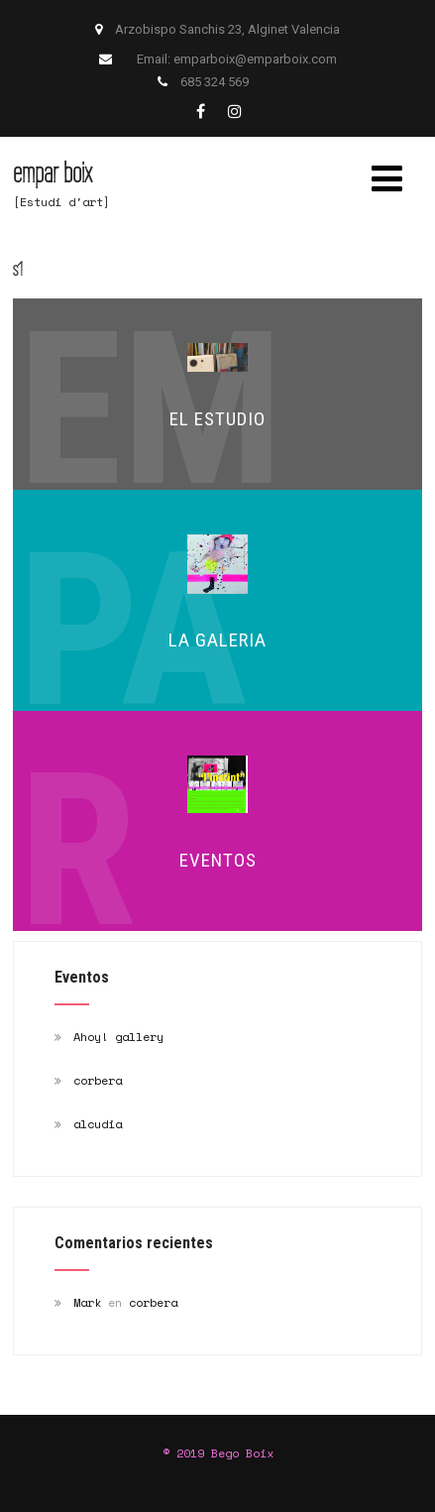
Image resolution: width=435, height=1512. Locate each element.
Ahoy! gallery (118, 1036)
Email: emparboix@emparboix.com (237, 59)
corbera (97, 1080)
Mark (87, 1302)
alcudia (97, 1123)
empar (52, 172)
